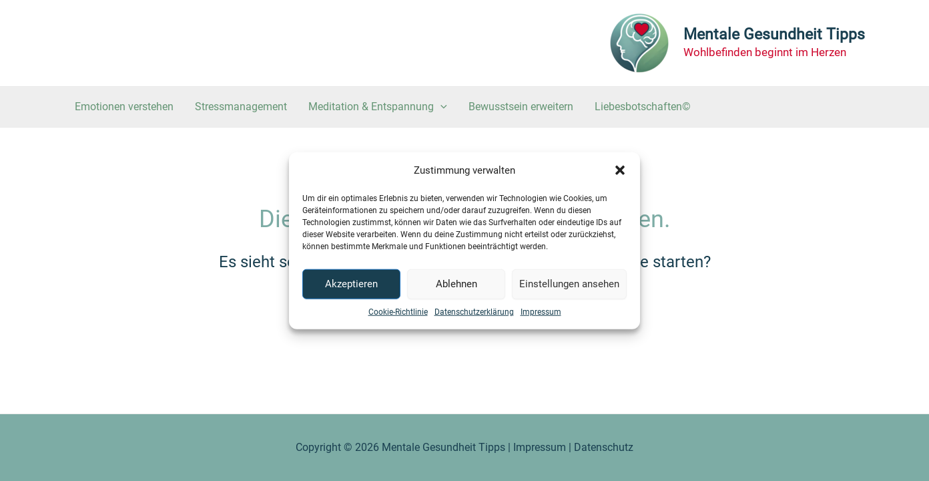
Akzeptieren (351, 284)
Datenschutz (603, 447)
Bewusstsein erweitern (521, 106)
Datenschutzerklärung (474, 311)
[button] (620, 170)
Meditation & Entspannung (377, 107)
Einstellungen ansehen (569, 284)
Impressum (541, 311)
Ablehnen (456, 284)
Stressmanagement (241, 106)
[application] (440, 107)
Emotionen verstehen (124, 106)
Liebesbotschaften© (643, 106)
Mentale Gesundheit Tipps (774, 34)
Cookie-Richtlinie (398, 311)
